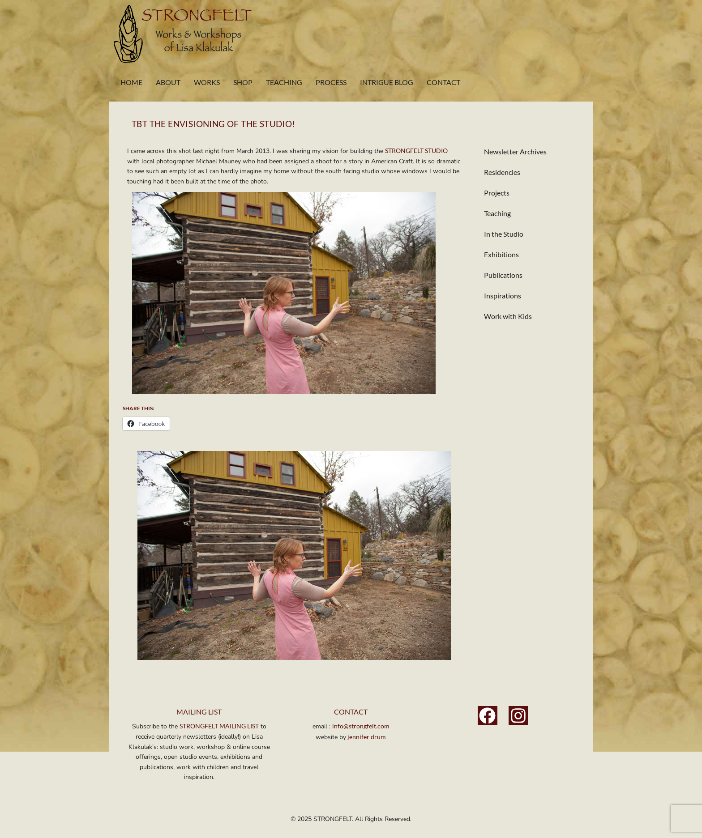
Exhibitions (501, 254)
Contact (443, 82)
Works (207, 82)
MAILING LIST (199, 711)
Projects (496, 192)
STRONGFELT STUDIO (416, 150)
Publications (503, 275)
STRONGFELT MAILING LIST (219, 726)
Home (131, 82)
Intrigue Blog (386, 82)
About (168, 82)
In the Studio (503, 234)
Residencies (502, 172)
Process (331, 82)
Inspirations (502, 295)
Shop (243, 82)
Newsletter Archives (515, 151)
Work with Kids (508, 316)
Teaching (284, 82)
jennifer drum (366, 736)
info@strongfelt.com (361, 726)
